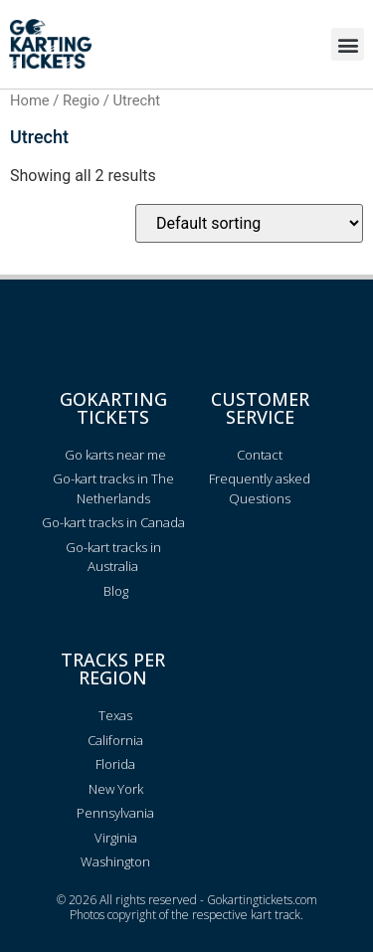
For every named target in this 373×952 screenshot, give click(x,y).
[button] (347, 44)
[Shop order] (249, 223)
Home (30, 100)
